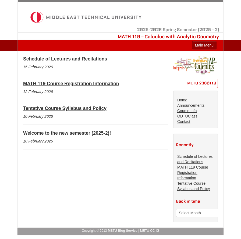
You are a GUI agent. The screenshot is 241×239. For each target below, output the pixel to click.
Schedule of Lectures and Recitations (65, 59)
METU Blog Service (122, 231)
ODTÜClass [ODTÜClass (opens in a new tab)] (187, 116)
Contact (183, 121)
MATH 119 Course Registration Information (71, 83)
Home (182, 100)
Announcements (190, 105)
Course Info (187, 111)
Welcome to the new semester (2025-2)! (67, 133)
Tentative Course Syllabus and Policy (65, 108)
